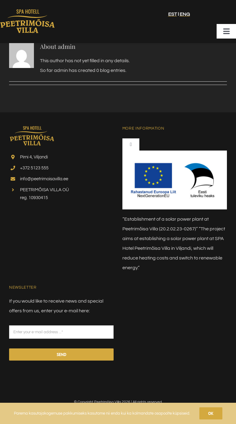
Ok (211, 413)
